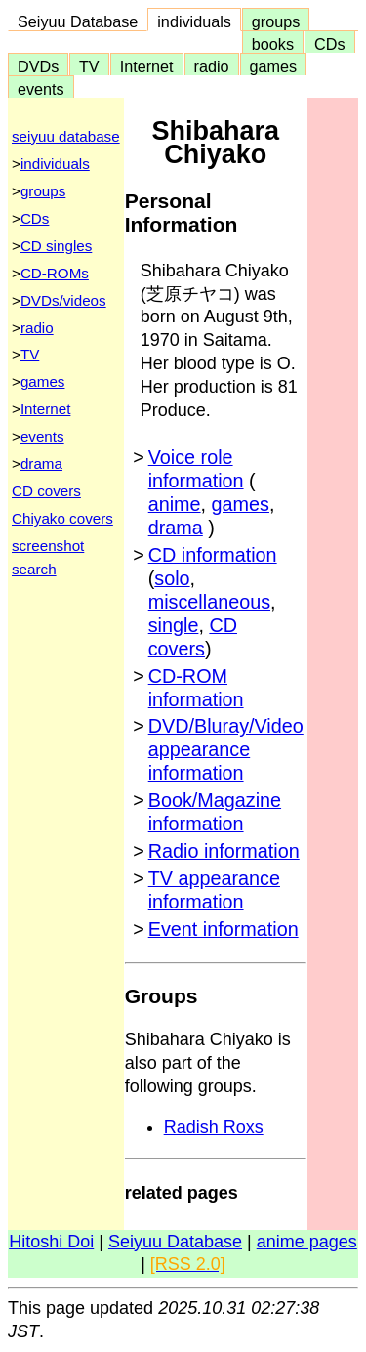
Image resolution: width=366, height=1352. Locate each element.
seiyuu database (66, 136)
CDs (329, 44)
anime (174, 504)
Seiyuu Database (77, 21)
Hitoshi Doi (51, 1241)
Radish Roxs (214, 1127)
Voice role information (196, 468)
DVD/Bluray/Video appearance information (226, 749)
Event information (223, 929)
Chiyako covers (62, 518)
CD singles (56, 245)
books (273, 44)
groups (276, 21)
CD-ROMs (54, 273)
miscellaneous (209, 602)
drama (41, 463)
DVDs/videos (63, 300)
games (273, 66)
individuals (194, 21)
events (41, 89)
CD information (212, 555)
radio (211, 66)
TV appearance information (214, 889)
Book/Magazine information (214, 811)
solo (171, 578)
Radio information (224, 851)
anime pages (307, 1241)
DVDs (38, 66)
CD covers (46, 491)
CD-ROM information (196, 687)
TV (88, 66)
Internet (147, 66)
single (173, 625)
